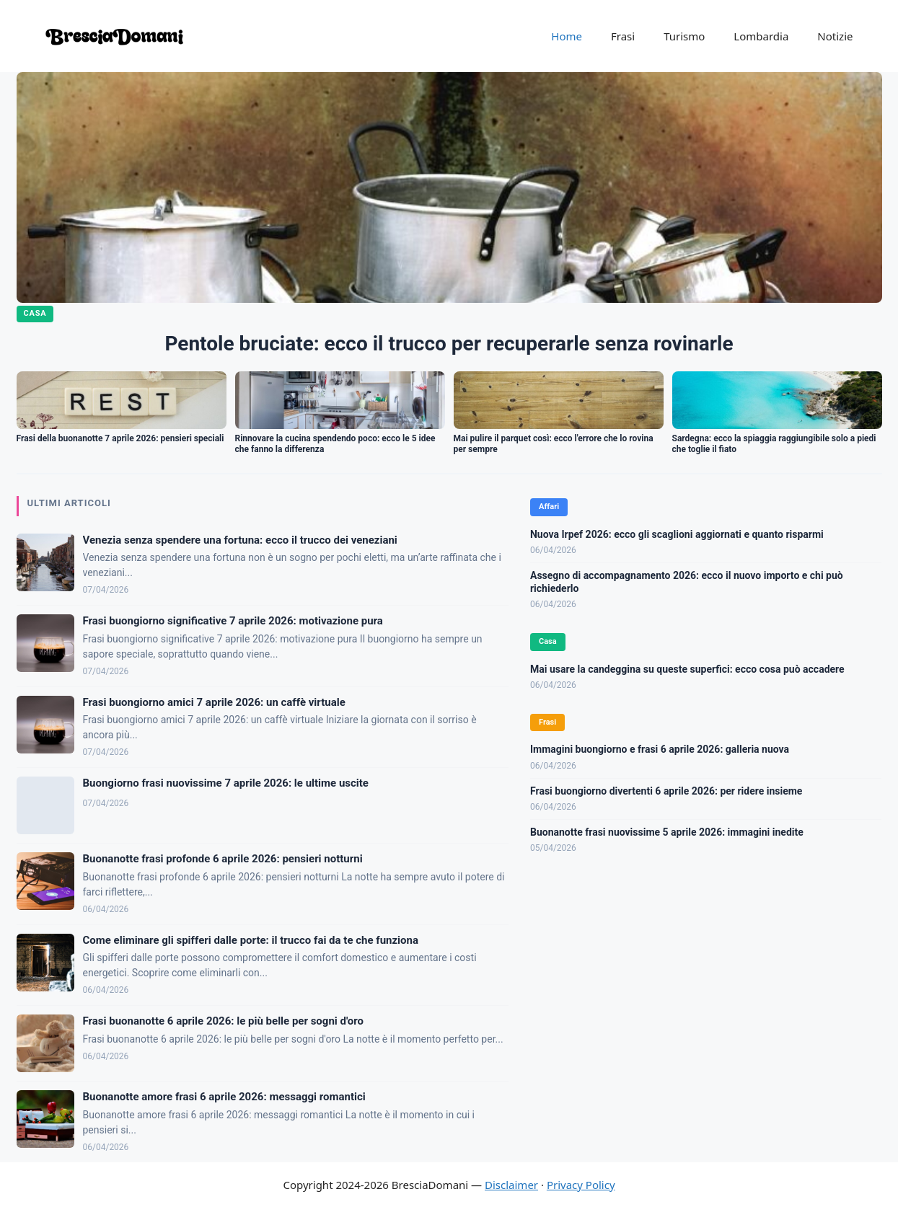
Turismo (684, 36)
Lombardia (761, 36)
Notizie (835, 36)
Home (566, 36)
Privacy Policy (581, 1184)
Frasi (623, 36)
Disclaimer (511, 1184)
